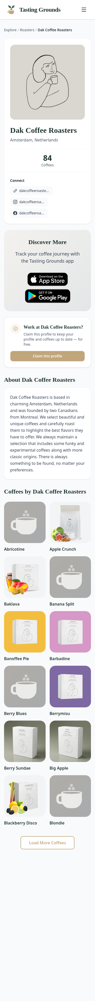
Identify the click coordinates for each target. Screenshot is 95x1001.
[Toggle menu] (84, 10)
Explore (10, 29)
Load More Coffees (47, 843)
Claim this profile (47, 356)
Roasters (27, 29)
